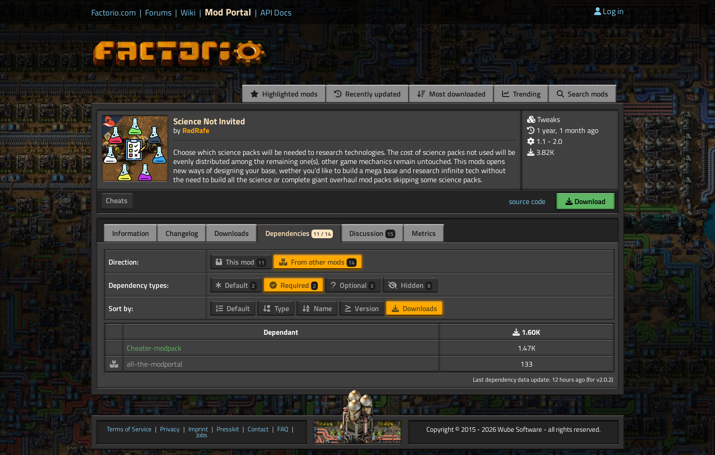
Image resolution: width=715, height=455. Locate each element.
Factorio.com (113, 13)
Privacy (170, 429)
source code (527, 201)
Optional (353, 285)
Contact (258, 429)
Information (130, 233)
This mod (241, 261)
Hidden (410, 285)
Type (276, 308)
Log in (609, 11)
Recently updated (367, 93)
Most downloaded (451, 93)
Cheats (117, 200)
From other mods (318, 261)
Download (585, 201)
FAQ (282, 429)
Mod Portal (228, 12)
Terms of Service (129, 429)
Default (236, 285)
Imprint (198, 429)
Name (317, 308)
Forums (158, 13)
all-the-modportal (154, 363)
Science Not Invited (209, 121)
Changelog (182, 233)
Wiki (188, 13)
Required (293, 285)
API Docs (275, 13)
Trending (521, 93)
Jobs (201, 435)
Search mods (582, 93)
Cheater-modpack (154, 348)
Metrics (424, 233)
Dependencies (299, 233)
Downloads (231, 233)
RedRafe (195, 130)
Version (362, 308)
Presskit (228, 429)
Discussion (372, 233)
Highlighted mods (284, 93)
